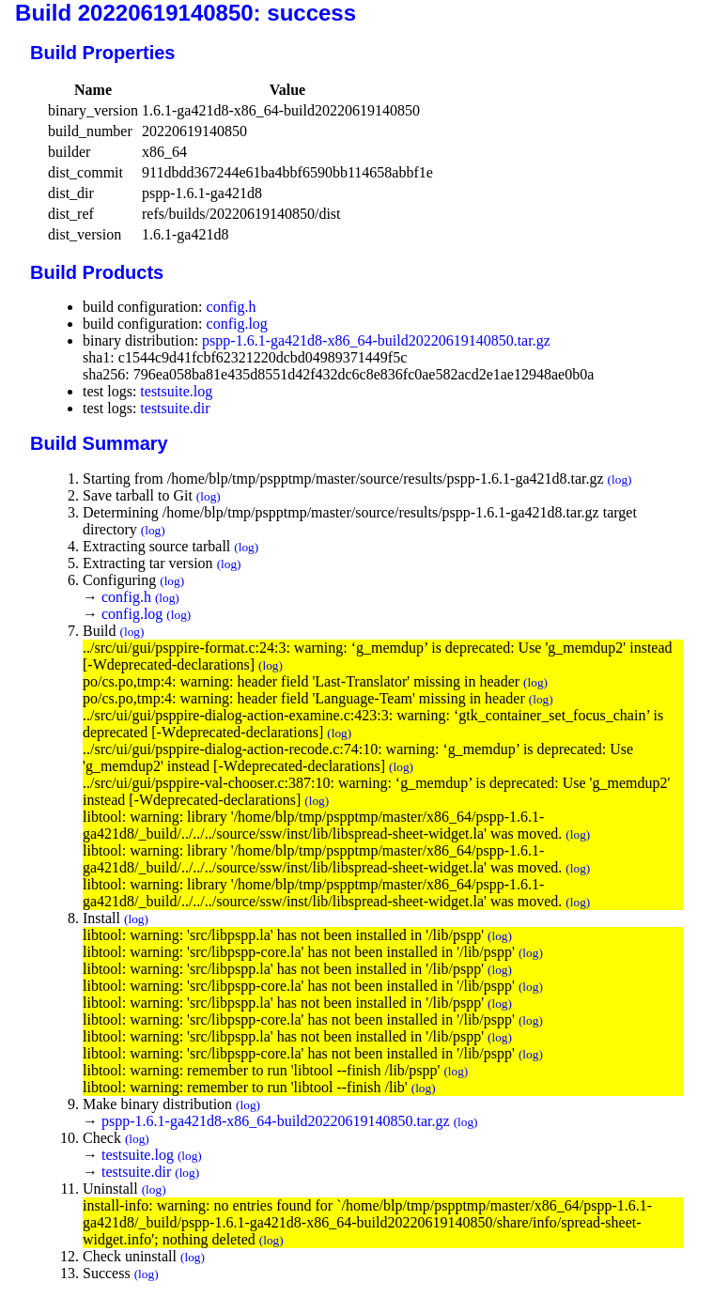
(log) (620, 479)
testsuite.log (176, 391)
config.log (237, 324)
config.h (231, 307)
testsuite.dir (174, 408)
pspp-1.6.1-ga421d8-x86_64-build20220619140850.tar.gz (376, 340)
